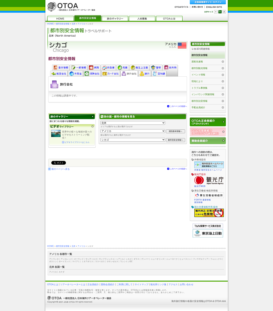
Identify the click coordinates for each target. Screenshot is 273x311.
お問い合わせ (186, 284)
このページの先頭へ (178, 106)
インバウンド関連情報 (202, 94)
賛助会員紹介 (108, 284)
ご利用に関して (125, 284)
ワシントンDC (126, 261)
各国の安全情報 (195, 301)
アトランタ (54, 259)
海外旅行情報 (178, 301)
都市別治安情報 (199, 101)
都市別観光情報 (199, 68)
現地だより (197, 81)
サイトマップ (141, 284)
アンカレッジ (66, 259)
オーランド (79, 259)
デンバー (145, 259)
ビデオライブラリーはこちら (77, 142)
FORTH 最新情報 (202, 200)
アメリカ (81, 24)
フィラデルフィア (200, 259)
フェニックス (216, 259)
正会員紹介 (93, 284)
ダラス (136, 259)
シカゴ (128, 259)
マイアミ (76, 261)
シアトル (120, 259)
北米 (73, 24)
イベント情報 (198, 74)
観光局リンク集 (158, 284)
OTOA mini (220, 301)
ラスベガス (100, 261)
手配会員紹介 (198, 107)
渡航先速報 (197, 61)
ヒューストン (185, 259)
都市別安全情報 (62, 24)
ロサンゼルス (112, 261)
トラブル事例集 (199, 88)
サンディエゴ (91, 259)
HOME (50, 24)
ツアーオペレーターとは (72, 284)
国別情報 (198, 202)
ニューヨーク (172, 259)
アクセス (173, 284)
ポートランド (64, 261)
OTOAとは (52, 284)
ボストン (53, 261)
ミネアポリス (87, 261)
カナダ (61, 272)
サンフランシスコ (106, 259)
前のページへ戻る (60, 169)
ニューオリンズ (157, 259)
